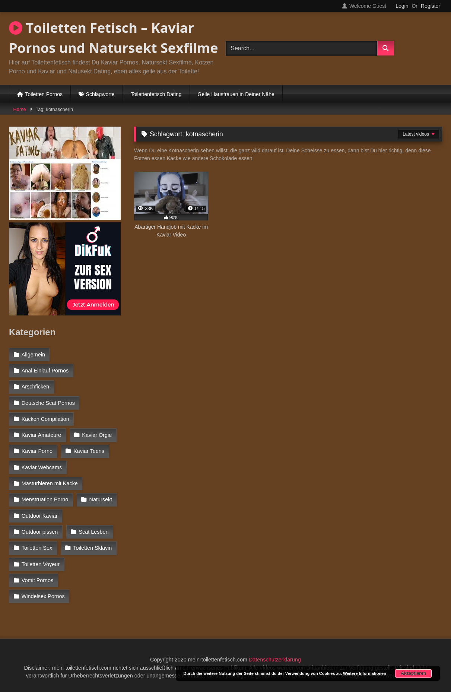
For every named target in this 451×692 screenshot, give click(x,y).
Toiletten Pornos (44, 94)
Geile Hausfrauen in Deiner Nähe (236, 94)
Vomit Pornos (38, 580)
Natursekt (100, 499)
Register (430, 6)
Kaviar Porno (37, 451)
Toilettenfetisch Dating (156, 94)
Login (402, 6)
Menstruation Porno (45, 499)
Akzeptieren (413, 673)
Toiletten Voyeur (41, 564)
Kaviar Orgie (97, 435)
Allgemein (33, 355)
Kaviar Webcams (42, 467)
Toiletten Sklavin (92, 548)
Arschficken (35, 387)
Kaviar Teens (88, 451)
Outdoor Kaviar (40, 516)
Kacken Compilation (45, 419)
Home (19, 109)
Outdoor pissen (40, 532)
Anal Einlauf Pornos (45, 371)
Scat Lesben (94, 532)
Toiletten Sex (37, 548)
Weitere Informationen (364, 673)
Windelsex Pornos (43, 596)
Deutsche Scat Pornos (48, 403)
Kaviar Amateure (41, 435)
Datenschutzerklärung (275, 660)
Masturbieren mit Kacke (50, 483)
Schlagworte (100, 94)
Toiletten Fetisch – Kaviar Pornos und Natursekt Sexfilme (113, 38)
